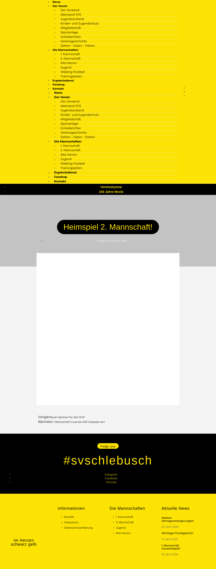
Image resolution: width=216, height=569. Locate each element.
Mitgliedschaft (71, 28)
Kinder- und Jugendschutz (80, 23)
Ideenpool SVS (71, 14)
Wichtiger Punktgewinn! (177, 533)
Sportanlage (69, 32)
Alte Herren (69, 63)
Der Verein (62, 97)
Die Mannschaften (65, 49)
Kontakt (60, 181)
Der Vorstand (70, 10)
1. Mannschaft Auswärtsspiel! (171, 547)
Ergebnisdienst (63, 80)
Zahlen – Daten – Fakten (78, 45)
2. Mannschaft (71, 58)
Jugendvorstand (72, 19)
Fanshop (59, 84)
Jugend (66, 67)
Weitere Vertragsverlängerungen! (178, 519)
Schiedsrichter (71, 37)
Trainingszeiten (71, 76)
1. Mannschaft (70, 54)
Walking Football (73, 72)
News (56, 1)
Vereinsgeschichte (74, 41)
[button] (108, 446)
